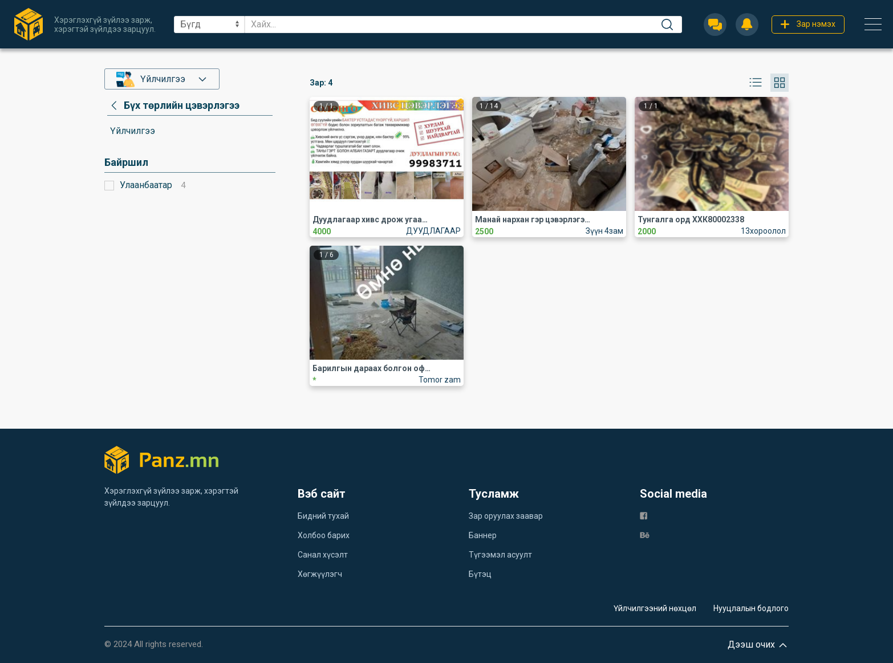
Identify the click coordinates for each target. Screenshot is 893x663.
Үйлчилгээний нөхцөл (655, 608)
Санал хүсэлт (323, 554)
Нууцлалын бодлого (751, 608)
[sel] (209, 24)
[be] (645, 534)
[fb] (643, 515)
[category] (173, 105)
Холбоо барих (324, 535)
